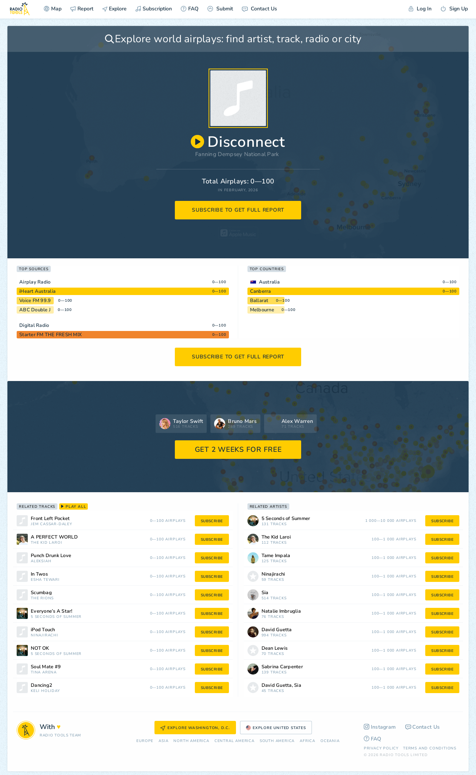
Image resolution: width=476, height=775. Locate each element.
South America (277, 741)
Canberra (260, 291)
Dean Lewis (275, 648)
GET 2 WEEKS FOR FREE (238, 449)
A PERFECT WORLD (54, 537)
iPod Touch (43, 630)
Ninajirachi (44, 635)
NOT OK (40, 648)
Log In (420, 8)
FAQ (190, 8)
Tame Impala (276, 556)
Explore (114, 8)
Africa (307, 741)
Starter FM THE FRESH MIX (50, 334)
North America (191, 741)
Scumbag (41, 593)
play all (73, 506)
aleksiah (41, 561)
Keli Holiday (45, 691)
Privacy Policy (381, 748)
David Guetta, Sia (281, 685)
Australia (269, 282)
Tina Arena (44, 672)
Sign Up (454, 8)
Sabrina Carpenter (282, 667)
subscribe (212, 521)
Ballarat (259, 300)
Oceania (330, 741)
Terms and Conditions (429, 748)
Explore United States (276, 728)
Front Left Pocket (50, 519)
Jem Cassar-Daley (51, 524)
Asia (163, 741)
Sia (265, 593)
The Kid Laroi (46, 543)
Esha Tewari (45, 580)
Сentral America (234, 741)
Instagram (380, 727)
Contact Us (259, 8)
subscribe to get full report (238, 209)
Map (52, 8)
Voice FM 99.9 (35, 300)
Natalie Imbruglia (281, 611)
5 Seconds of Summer (56, 617)
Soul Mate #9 (46, 667)
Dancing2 (41, 685)
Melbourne (262, 310)
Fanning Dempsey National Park (237, 154)
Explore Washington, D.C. (195, 728)
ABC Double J (34, 310)
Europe (144, 741)
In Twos (39, 574)
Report (81, 8)
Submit (220, 8)
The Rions (42, 598)
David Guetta (277, 630)
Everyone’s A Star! (52, 611)
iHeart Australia (37, 291)
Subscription (154, 8)
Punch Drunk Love (51, 556)
